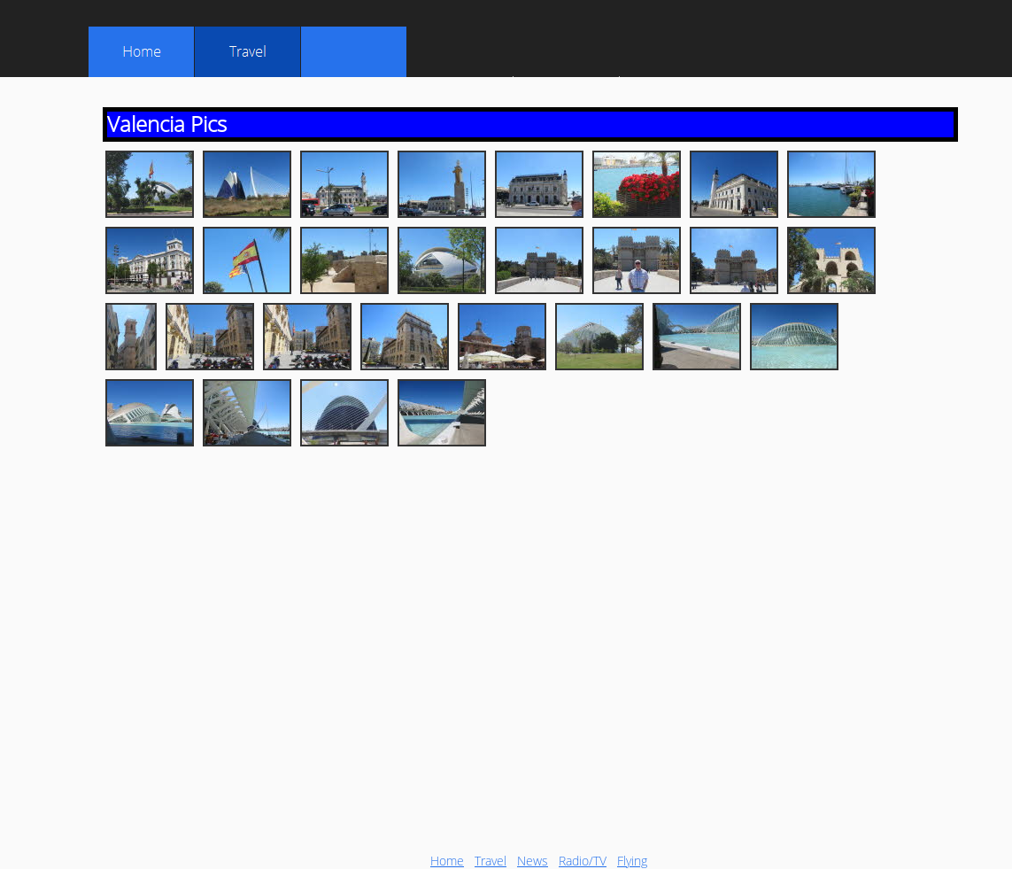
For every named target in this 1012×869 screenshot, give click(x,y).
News (532, 860)
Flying (632, 860)
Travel (490, 860)
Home (447, 860)
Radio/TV (582, 860)
